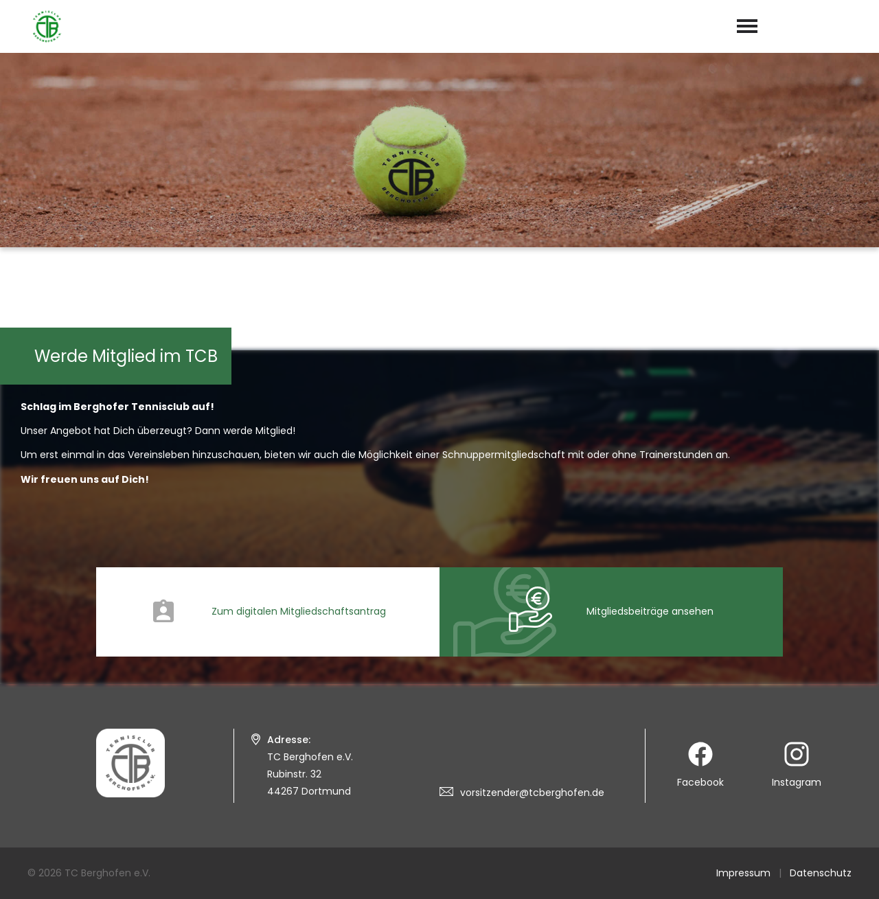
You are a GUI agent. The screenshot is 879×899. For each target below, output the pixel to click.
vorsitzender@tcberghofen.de (532, 792)
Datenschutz (821, 873)
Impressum (743, 873)
